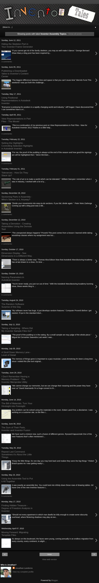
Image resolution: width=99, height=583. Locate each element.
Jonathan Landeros (24, 568)
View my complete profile (23, 572)
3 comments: (6, 62)
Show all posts (75, 34)
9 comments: (6, 295)
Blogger (54, 580)
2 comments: (6, 214)
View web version (49, 559)
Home (49, 554)
